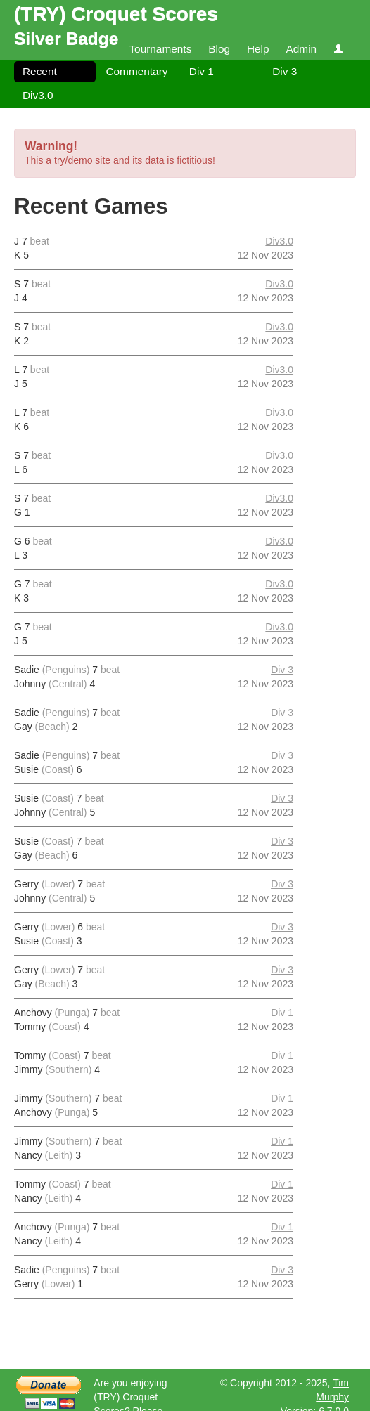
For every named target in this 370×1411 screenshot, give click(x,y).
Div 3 (284, 71)
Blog (219, 49)
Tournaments (160, 49)
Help (258, 49)
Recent (40, 71)
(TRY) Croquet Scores (116, 14)
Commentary (136, 71)
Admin (301, 49)
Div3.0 (38, 95)
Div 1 (201, 71)
